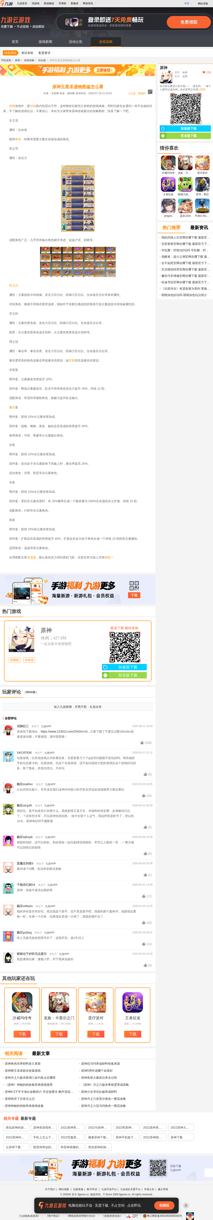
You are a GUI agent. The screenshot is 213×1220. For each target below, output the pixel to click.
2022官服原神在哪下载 (70, 1138)
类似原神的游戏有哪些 (16, 1128)
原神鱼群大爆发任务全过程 (99, 1077)
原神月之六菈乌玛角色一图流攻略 (103, 1105)
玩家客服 (78, 1189)
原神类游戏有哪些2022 (43, 1128)
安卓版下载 (119, 675)
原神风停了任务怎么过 (20, 1098)
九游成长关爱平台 (130, 1189)
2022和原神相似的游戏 (125, 1128)
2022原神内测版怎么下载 (15, 1138)
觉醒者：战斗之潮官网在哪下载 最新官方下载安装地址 (186, 256)
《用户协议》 (53, 1215)
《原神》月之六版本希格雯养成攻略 (105, 1084)
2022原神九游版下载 (180, 1128)
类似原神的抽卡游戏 (98, 1148)
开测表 (62, 3)
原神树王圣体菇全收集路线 (23, 1070)
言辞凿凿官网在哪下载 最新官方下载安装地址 (186, 244)
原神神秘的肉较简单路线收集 (24, 1105)
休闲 (45, 638)
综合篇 (42, 60)
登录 (186, 3)
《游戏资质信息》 (112, 1215)
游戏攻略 (106, 41)
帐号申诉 (92, 1189)
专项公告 (149, 1189)
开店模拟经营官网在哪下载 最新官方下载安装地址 (186, 269)
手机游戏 (6, 60)
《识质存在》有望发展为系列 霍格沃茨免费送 (186, 288)
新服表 (74, 3)
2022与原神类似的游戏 (97, 1128)
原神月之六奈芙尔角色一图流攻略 (103, 1098)
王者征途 (132, 1018)
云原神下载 (13, 1147)
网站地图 (64, 1189)
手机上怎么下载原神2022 (43, 1138)
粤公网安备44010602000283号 (162, 1215)
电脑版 (14, 660)
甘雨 (72, 360)
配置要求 (44, 53)
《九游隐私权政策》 (28, 1215)
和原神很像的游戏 (71, 1148)
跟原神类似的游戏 (43, 1148)
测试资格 (27, 53)
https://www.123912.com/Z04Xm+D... (65, 731)
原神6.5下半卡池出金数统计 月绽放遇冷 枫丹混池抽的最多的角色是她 (40, 1091)
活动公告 (75, 41)
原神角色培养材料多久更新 (23, 1063)
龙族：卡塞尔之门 (59, 1018)
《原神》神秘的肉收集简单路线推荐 (29, 1084)
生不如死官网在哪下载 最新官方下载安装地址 (186, 263)
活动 (33, 106)
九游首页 (22, 3)
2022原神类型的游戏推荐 (70, 1128)
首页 (15, 41)
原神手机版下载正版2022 (126, 1138)
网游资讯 (88, 3)
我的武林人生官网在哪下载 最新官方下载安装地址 (186, 237)
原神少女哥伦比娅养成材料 (99, 1091)
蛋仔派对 (96, 1018)
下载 (134, 595)
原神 (17, 60)
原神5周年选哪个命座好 (97, 1070)
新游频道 (49, 3)
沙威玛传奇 (22, 1018)
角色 (18, 139)
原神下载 (177, 1137)
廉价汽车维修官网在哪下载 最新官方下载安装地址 (186, 276)
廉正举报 (163, 1189)
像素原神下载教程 (98, 1138)
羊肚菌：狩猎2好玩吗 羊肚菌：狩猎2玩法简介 (186, 250)
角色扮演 (52, 1023)
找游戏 (35, 3)
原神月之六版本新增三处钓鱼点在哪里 (30, 1077)
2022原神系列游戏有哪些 (152, 1128)
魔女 (12, 407)
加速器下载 (119, 667)
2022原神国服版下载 (152, 1138)
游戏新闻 (45, 41)
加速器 (29, 660)
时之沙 (13, 285)
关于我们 (50, 1189)
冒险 (108, 557)
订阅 (207, 72)
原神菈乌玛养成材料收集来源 (100, 1063)
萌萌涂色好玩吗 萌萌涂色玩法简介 (184, 295)
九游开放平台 (109, 1189)
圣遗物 (31, 557)
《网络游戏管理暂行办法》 (81, 1215)
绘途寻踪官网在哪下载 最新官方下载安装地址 (186, 282)
